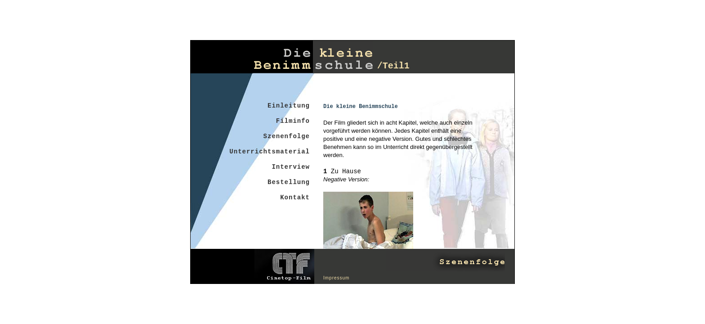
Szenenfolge (286, 136)
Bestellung (289, 182)
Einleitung (289, 105)
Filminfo (293, 121)
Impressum (336, 277)
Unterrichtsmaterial (269, 151)
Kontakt (295, 197)
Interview (291, 167)
